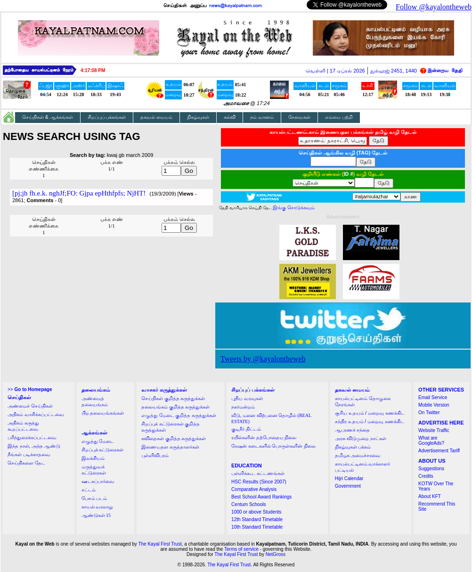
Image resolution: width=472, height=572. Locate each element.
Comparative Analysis (254, 489)
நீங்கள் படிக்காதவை (29, 454)
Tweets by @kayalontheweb (263, 359)
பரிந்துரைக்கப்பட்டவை (32, 437)
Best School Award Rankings (261, 496)
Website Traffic (433, 430)
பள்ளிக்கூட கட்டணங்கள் (258, 473)
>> (30, 389)
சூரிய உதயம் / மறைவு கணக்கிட (370, 413)
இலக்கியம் (93, 458)
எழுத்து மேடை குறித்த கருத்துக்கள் (178, 415)
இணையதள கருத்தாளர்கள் (170, 446)
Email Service (432, 397)
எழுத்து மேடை (97, 441)
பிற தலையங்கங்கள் (102, 413)
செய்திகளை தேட (26, 463)
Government (348, 486)
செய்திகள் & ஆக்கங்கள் (47, 117)
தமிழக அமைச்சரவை (358, 455)
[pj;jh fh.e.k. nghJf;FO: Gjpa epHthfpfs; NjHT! (79, 193)
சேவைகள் (299, 117)
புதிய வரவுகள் (247, 398)
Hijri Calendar (349, 478)
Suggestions (431, 468)
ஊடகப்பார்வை (97, 481)
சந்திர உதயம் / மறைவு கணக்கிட (369, 421)
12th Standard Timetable (257, 519)
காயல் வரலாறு (97, 506)
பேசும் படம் (94, 498)
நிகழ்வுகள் (198, 117)
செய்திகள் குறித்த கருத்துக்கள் (173, 398)
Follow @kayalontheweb (434, 7)
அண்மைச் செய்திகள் (30, 406)
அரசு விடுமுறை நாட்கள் (360, 438)
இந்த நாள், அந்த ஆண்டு (34, 446)
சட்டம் (88, 489)
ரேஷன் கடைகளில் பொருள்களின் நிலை (273, 446)
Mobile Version (433, 405)
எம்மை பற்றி (339, 117)
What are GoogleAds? (431, 440)
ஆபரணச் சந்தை (352, 430)
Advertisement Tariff (439, 450)
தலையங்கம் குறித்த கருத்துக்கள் (175, 406)
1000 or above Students (256, 512)
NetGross (275, 554)
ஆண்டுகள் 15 (96, 515)
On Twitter (428, 412)
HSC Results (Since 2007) (258, 481)
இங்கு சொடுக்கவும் (294, 207)
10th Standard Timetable (257, 527)
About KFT (429, 496)
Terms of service (241, 549)
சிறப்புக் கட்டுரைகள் (102, 449)
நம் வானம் (262, 117)
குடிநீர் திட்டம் (246, 429)
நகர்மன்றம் (243, 406)
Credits (425, 476)
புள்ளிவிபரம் (155, 455)
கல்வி (230, 117)
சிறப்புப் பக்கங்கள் (107, 117)
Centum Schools (248, 504)
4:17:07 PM (93, 70)
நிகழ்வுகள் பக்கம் (353, 446)
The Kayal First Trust (159, 544)
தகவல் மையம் (156, 117)
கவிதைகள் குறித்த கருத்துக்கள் (173, 438)
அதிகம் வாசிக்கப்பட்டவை (36, 414)
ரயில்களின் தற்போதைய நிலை (263, 437)
